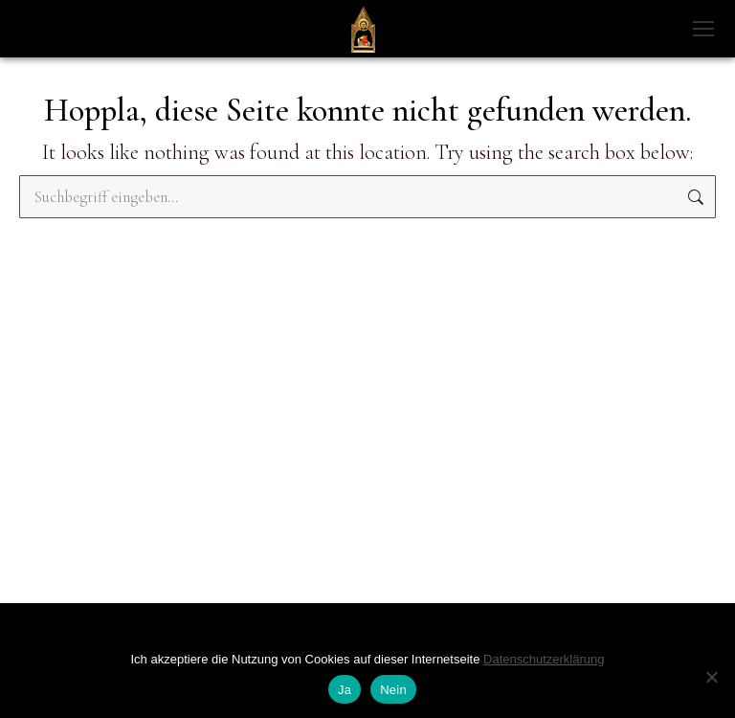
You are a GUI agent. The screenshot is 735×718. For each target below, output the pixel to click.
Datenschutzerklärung (543, 659)
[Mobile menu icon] (703, 28)
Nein (393, 690)
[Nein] (711, 676)
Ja (344, 690)
